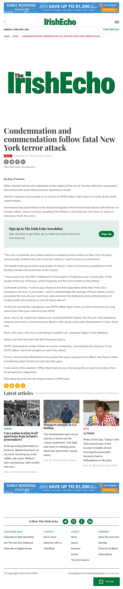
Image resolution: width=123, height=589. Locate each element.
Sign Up (106, 234)
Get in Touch (50, 537)
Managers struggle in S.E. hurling (60, 426)
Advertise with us (53, 542)
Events (74, 554)
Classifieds (49, 548)
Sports (74, 542)
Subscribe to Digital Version (18, 548)
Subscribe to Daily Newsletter (19, 537)
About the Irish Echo (108, 537)
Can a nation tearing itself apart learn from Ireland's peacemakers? (21, 436)
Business (75, 548)
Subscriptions (105, 554)
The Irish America (80, 560)
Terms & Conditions (108, 548)
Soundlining (112, 573)
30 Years (88, 433)
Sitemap (102, 542)
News (74, 537)
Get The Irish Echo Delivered (18, 542)
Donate (109, 581)
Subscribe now (111, 29)
